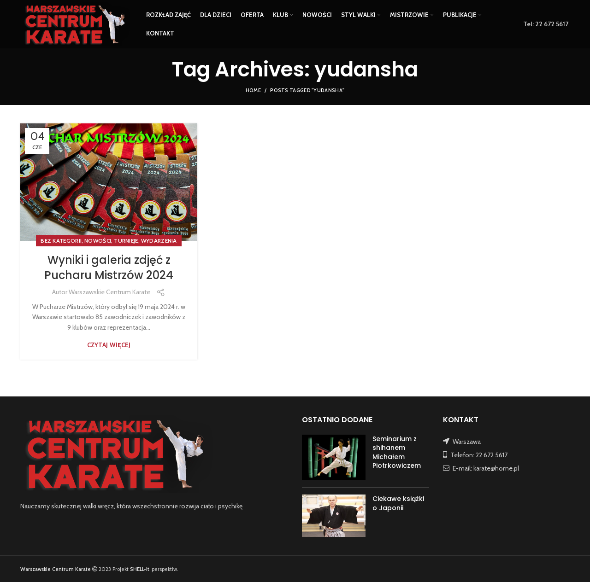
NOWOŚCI (97, 240)
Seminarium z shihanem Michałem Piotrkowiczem (396, 452)
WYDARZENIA (159, 240)
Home (253, 90)
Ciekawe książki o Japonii (398, 503)
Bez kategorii (61, 240)
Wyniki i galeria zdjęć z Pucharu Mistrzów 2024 (108, 267)
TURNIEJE (126, 240)
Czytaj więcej (109, 345)
